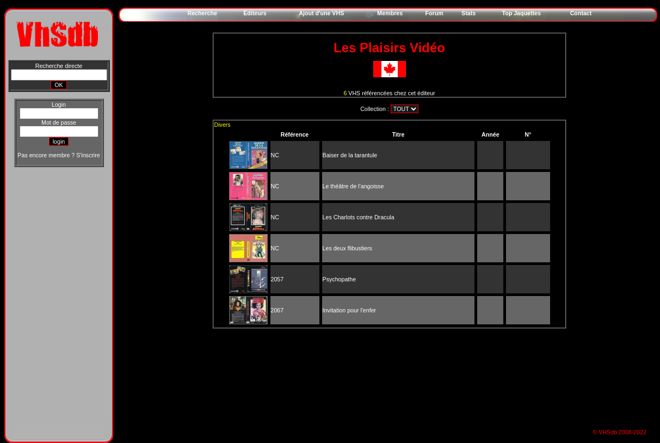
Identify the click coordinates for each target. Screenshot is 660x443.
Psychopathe (339, 279)
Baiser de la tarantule (350, 155)
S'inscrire (88, 155)
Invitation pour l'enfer (350, 310)
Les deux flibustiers (347, 248)
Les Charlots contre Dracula (358, 217)
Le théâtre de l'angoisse (353, 186)
